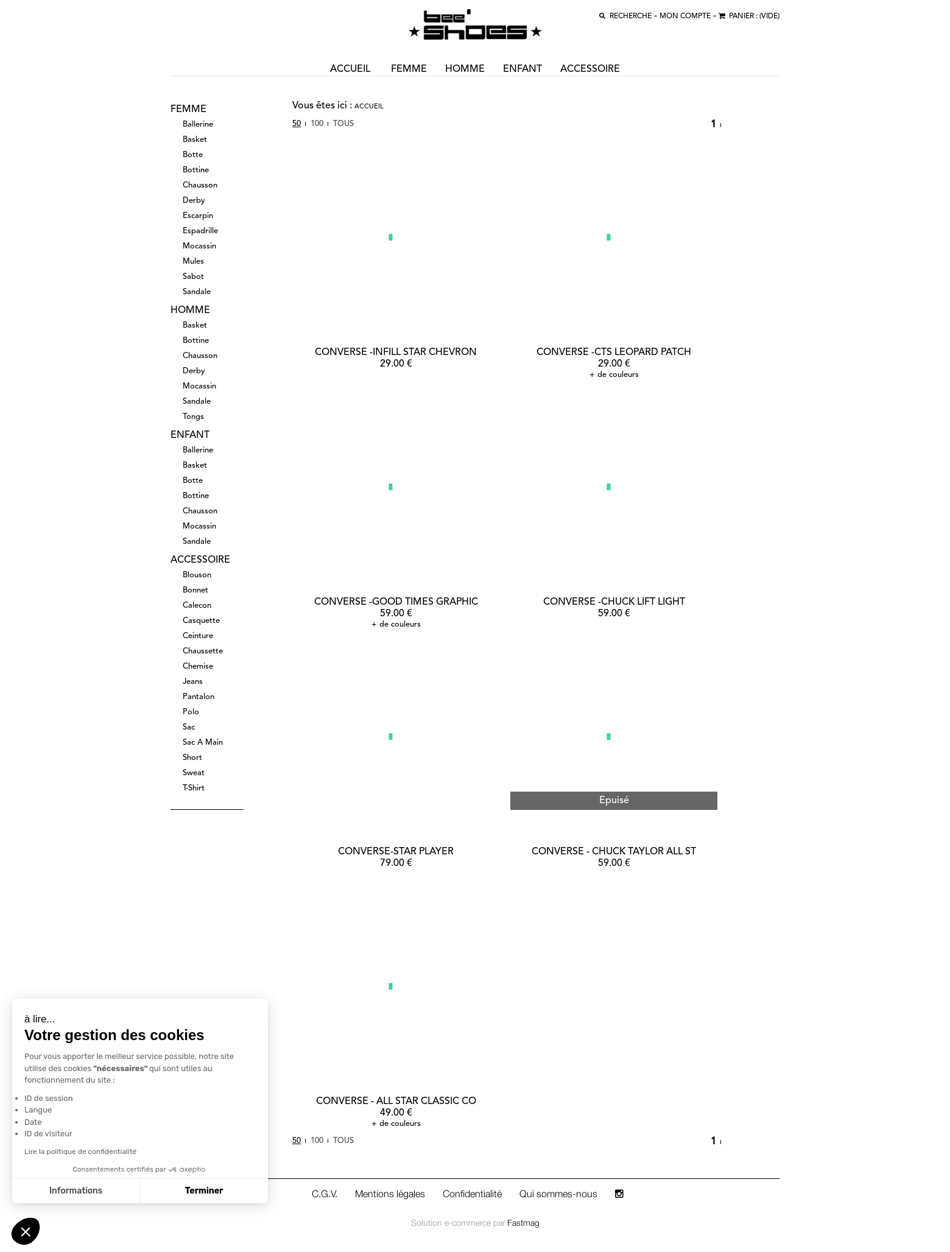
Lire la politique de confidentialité (80, 1151)
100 (317, 124)
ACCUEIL (350, 69)
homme (465, 69)
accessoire (590, 69)
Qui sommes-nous (558, 1193)
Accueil (369, 107)
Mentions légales (390, 1193)
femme (409, 69)
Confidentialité (472, 1193)
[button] (25, 1231)
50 (296, 124)
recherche (631, 16)
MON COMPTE (685, 16)
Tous (343, 124)
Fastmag (523, 1222)
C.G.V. (324, 1193)
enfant (522, 69)
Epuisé (614, 801)
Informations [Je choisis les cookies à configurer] (75, 1191)
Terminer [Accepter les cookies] (204, 1191)
